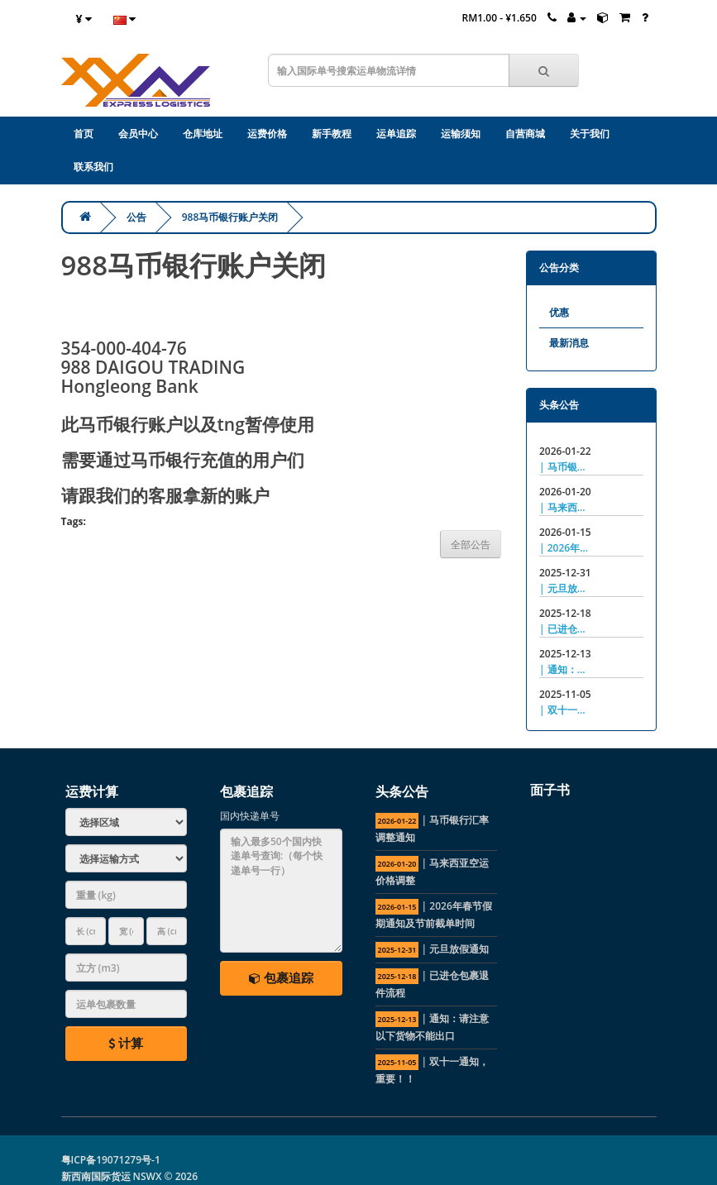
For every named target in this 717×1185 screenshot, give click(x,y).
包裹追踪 (281, 977)
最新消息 (569, 343)
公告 (136, 217)
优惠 (559, 312)
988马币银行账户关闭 (230, 217)
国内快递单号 (250, 816)
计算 (125, 1042)
